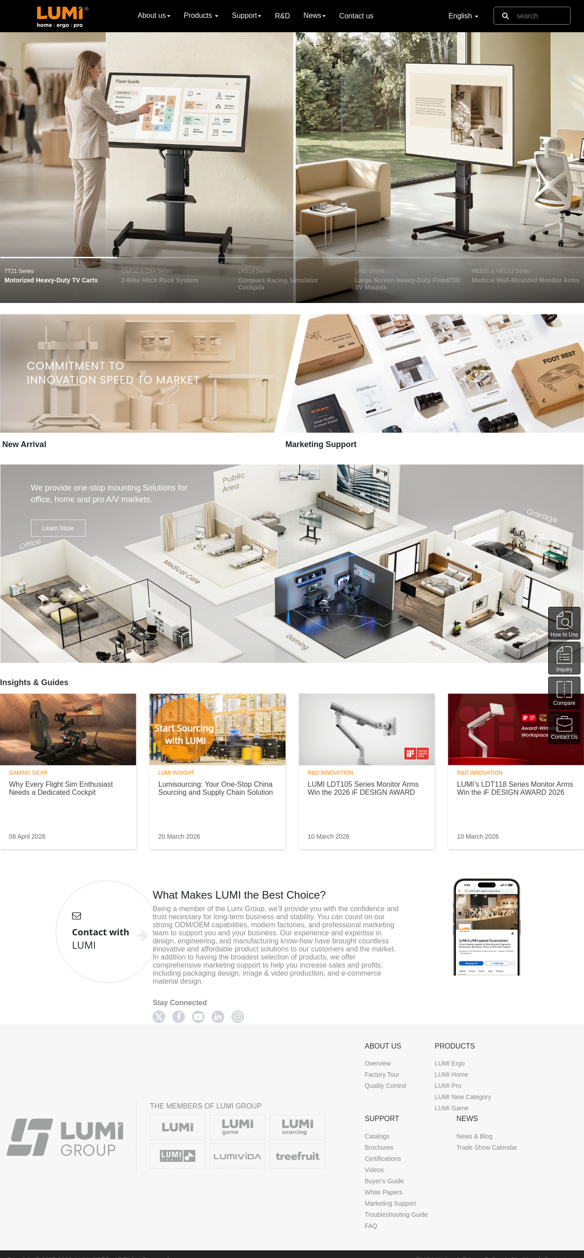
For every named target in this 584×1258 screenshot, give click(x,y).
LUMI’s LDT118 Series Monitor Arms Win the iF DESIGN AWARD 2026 (515, 788)
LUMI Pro (448, 1085)
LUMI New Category (463, 1096)
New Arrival (24, 444)
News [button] (314, 15)
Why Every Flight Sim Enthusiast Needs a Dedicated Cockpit (61, 788)
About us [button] (154, 15)
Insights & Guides (34, 682)
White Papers (383, 1192)
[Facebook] (178, 1017)
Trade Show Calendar (486, 1147)
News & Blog (474, 1136)
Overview (378, 1063)
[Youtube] (198, 1017)
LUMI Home (451, 1074)
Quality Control (385, 1085)
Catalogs (377, 1136)
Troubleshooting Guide (396, 1214)
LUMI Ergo (450, 1063)
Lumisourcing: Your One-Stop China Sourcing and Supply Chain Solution (215, 788)
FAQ (371, 1225)
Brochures (379, 1147)
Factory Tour (382, 1074)
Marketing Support (321, 444)
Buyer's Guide (384, 1181)
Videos (374, 1169)
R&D (282, 16)
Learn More (58, 528)
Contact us (356, 16)
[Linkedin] (218, 1017)
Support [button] (246, 15)
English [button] (463, 16)
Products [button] (201, 15)
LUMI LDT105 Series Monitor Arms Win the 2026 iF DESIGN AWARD (363, 788)
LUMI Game (451, 1108)
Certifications (383, 1158)
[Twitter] (159, 1017)
